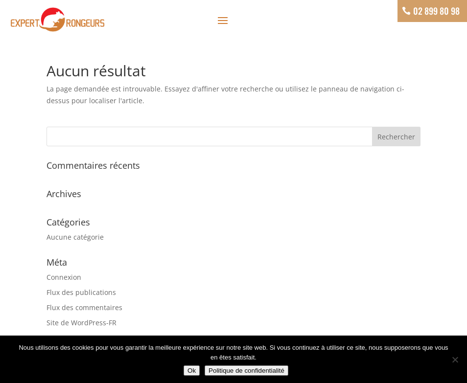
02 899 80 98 (436, 10)
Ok (191, 370)
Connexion (64, 277)
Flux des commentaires (84, 307)
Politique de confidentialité (246, 370)
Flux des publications (81, 292)
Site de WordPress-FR (82, 322)
